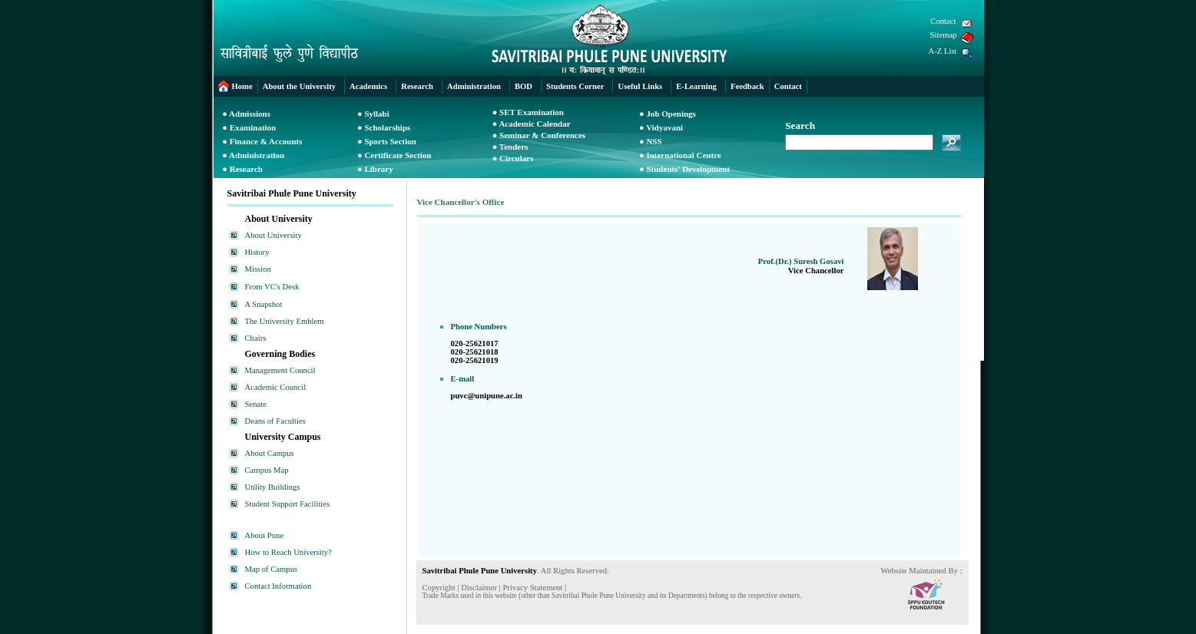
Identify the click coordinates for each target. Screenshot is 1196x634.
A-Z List (943, 51)
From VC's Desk (272, 286)
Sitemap (943, 35)
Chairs (256, 338)
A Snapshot (264, 304)
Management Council (280, 370)
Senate (256, 404)
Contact (943, 21)
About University (273, 235)
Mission (258, 269)
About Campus (269, 453)
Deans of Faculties (275, 421)
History (257, 252)
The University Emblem (284, 321)
